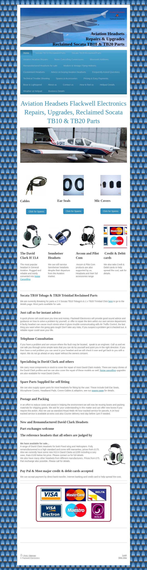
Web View (122, 558)
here (110, 301)
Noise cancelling (108, 370)
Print (24, 556)
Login (124, 555)
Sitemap (32, 556)
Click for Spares (36, 211)
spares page (98, 390)
